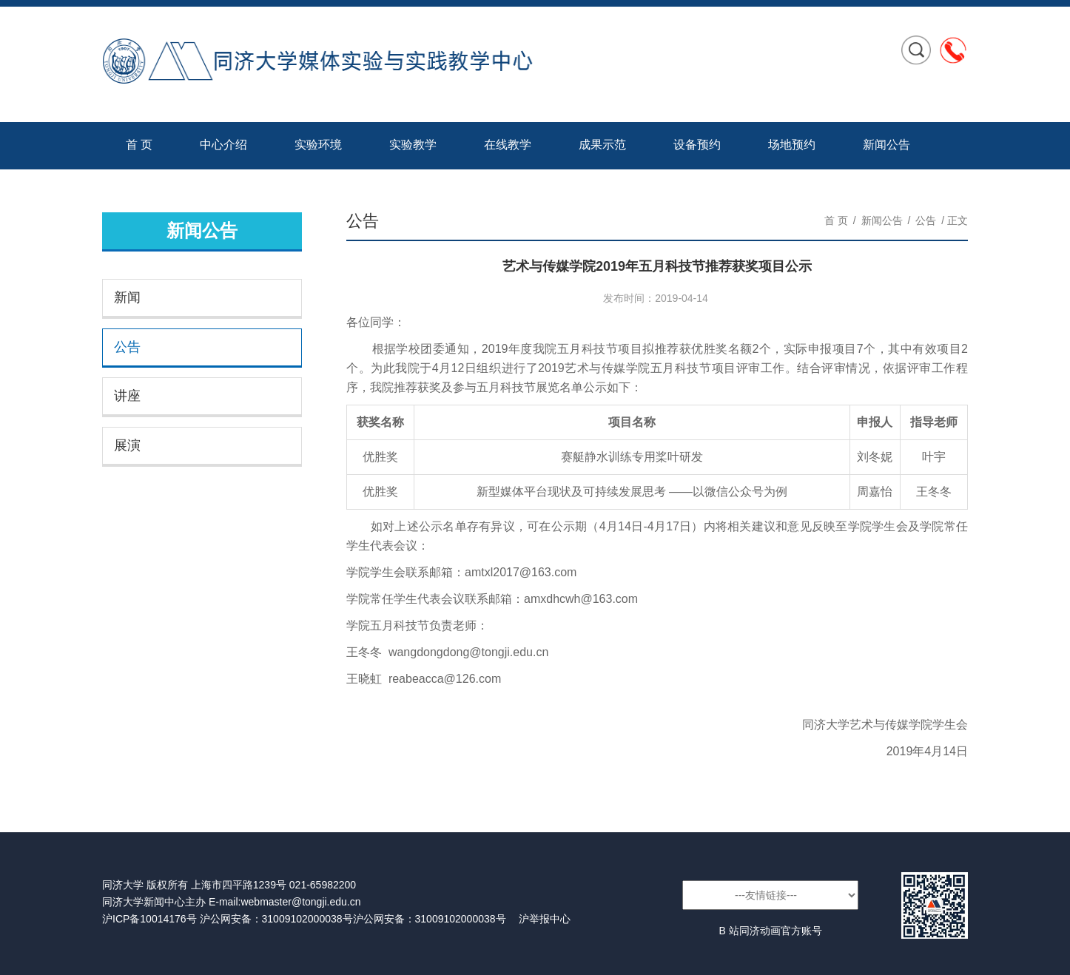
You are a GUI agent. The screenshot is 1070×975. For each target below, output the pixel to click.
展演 (127, 445)
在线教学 (507, 144)
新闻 (127, 297)
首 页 (139, 144)
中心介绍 (223, 144)
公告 (127, 347)
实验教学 (413, 144)
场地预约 (791, 144)
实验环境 (318, 144)
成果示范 (602, 144)
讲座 (127, 395)
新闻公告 (886, 144)
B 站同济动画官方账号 (770, 931)
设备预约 (697, 144)
